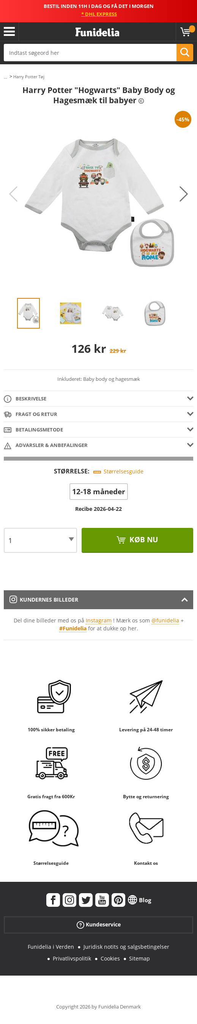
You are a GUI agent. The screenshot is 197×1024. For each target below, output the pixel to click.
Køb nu (143, 540)
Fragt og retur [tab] (30, 415)
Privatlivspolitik (72, 958)
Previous (13, 194)
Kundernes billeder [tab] (43, 599)
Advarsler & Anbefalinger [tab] (46, 446)
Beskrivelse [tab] (25, 399)
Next (183, 194)
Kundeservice (99, 925)
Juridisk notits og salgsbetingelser (126, 946)
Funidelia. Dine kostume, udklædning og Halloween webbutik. (97, 32)
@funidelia (165, 620)
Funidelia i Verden (51, 946)
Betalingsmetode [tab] (33, 430)
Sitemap (139, 958)
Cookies (110, 958)
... (5, 77)
